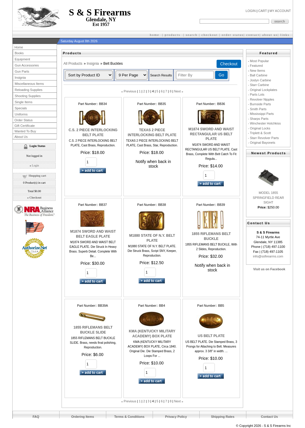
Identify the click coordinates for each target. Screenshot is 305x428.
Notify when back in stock (153, 164)
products (172, 34)
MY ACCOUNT (280, 11)
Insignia (93, 64)
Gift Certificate (25, 125)
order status (233, 34)
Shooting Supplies (28, 96)
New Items (257, 70)
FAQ (36, 416)
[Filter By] (195, 75)
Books (19, 53)
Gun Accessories (27, 65)
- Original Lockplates (262, 90)
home (154, 34)
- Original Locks (259, 128)
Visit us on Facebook (269, 269)
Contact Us (269, 416)
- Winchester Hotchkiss (264, 123)
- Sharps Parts (258, 118)
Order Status (24, 120)
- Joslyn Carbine (259, 80)
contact (253, 34)
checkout (209, 34)
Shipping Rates (222, 416)
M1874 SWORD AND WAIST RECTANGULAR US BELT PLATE (211, 134)
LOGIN (251, 11)
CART (262, 11)
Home (19, 47)
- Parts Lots (256, 94)
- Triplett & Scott (259, 133)
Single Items (24, 102)
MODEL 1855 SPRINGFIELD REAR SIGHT (268, 197)
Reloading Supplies (29, 90)
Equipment (22, 59)
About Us (21, 136)
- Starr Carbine (258, 85)
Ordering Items (82, 416)
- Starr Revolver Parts (263, 138)
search (192, 34)
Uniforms (21, 114)
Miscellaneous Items (29, 83)
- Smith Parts (257, 109)
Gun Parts (22, 71)
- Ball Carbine (258, 75)
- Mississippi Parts (261, 113)
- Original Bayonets (262, 142)
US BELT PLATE (211, 336)
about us (270, 34)
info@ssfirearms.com (268, 256)
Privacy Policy (176, 416)
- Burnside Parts (259, 104)
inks (285, 34)
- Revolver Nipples (261, 99)
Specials (21, 108)
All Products (73, 64)
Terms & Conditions (129, 416)
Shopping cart (37, 175)
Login (35, 165)
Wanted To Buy (25, 131)
